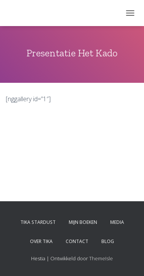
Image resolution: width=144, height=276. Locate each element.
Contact (77, 241)
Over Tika (41, 241)
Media (117, 222)
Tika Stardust (38, 222)
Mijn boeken (83, 222)
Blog (107, 241)
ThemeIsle (101, 258)
